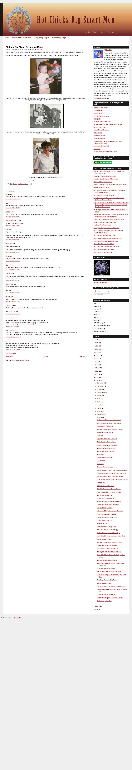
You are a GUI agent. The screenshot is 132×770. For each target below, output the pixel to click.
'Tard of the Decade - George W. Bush (109, 492)
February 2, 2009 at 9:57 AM (12, 252)
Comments (99, 294)
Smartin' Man (101, 483)
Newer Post (9, 356)
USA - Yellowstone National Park (104, 249)
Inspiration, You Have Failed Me (107, 439)
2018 (97, 352)
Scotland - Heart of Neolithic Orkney (105, 222)
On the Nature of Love (100, 127)
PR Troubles (101, 461)
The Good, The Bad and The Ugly (107, 530)
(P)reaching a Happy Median (106, 498)
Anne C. (8, 273)
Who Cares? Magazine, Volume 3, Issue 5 (110, 429)
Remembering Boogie (59, 38)
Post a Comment (11, 353)
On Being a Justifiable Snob (102, 121)
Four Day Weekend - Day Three (107, 580)
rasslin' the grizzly (40, 235)
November (100, 386)
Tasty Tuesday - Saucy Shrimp (106, 442)
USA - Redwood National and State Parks (106, 247)
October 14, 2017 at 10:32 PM (13, 349)
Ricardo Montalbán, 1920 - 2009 (107, 517)
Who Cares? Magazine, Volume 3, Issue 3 (110, 511)
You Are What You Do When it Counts (105, 151)
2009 (97, 380)
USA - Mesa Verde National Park (104, 244)
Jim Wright (9, 243)
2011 (97, 374)
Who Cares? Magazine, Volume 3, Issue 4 (110, 476)
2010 (97, 377)
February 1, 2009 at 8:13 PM (12, 239)
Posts (97, 291)
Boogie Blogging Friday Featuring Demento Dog (112, 470)
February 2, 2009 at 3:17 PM (12, 280)
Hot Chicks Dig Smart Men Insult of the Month (111, 536)
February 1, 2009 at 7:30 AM (12, 225)
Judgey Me (97, 119)
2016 (97, 358)
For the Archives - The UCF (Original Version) (111, 586)
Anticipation (100, 454)
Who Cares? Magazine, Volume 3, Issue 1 (110, 598)
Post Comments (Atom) (21, 360)
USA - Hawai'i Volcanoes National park (105, 241)
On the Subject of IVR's (104, 520)
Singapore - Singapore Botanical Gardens (106, 228)
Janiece (8, 212)
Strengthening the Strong (105, 432)
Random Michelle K (12, 220)
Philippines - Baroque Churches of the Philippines (109, 219)
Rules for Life (98, 133)
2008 (97, 606)
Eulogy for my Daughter (42, 38)
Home (7, 38)
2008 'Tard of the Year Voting (106, 486)
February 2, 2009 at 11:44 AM (13, 269)
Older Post (82, 356)
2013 (97, 368)
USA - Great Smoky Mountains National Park (107, 238)
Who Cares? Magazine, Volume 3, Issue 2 (110, 542)
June (98, 402)
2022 (97, 340)
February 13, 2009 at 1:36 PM (13, 314)
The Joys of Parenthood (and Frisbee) (109, 552)
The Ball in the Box (99, 135)
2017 (97, 355)
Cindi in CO (9, 284)
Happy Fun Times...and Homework (108, 504)
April (98, 408)
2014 (97, 365)
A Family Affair (98, 110)
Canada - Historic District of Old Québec (106, 179)
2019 (97, 349)
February (100, 414)
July (98, 398)
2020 (97, 346)
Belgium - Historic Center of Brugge (104, 176)
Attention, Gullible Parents (105, 457)
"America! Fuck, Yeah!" (101, 108)
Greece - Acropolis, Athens (102, 187)
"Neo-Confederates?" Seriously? (107, 514)
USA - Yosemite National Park (103, 252)
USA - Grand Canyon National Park (104, 235)
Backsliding (100, 464)
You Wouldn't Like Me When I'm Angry (109, 571)
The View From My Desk (104, 495)
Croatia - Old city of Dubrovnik (103, 182)
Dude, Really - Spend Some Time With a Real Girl (112, 479)
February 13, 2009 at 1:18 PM (13, 301)
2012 (97, 371)
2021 (97, 343)
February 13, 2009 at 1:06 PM (13, 292)
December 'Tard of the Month (106, 594)
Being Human (13, 184)
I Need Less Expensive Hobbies (107, 545)
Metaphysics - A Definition (105, 426)
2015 (97, 362)
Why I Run (97, 149)
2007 (97, 609)
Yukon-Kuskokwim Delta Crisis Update (109, 423)
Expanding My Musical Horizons (107, 560)
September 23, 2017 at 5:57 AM (13, 337)
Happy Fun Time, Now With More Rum (109, 501)
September (100, 392)
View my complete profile (101, 98)
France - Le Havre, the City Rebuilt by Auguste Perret (110, 184)
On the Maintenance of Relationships (108, 533)
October (99, 389)
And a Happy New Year (104, 601)
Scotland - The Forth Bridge (102, 225)
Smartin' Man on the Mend (105, 467)
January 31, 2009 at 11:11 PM (13, 199)
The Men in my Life (99, 138)
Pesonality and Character (101, 130)
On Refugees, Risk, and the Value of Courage (108, 124)
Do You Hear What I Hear (101, 116)
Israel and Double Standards (106, 568)
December (100, 383)
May (98, 405)
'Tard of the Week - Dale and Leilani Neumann (111, 473)
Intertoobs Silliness (23, 184)
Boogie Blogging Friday (104, 508)
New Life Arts (17, 617)
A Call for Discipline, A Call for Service (109, 489)
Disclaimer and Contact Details (21, 38)
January (99, 417)
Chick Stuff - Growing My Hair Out (107, 548)
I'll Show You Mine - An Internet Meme (24, 47)
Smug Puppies (24, 52)
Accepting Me (98, 113)
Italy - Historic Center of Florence (104, 195)
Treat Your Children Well (101, 146)
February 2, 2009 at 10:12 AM (13, 261)
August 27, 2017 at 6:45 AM (12, 326)
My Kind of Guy (102, 523)
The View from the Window (105, 451)
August (99, 395)
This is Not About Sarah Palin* (106, 448)
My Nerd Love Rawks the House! (107, 445)
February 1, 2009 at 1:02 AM (12, 216)
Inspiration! (100, 435)
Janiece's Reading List (100, 282)
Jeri (7, 194)
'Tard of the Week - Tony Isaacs (107, 526)
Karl (7, 229)
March (99, 411)
